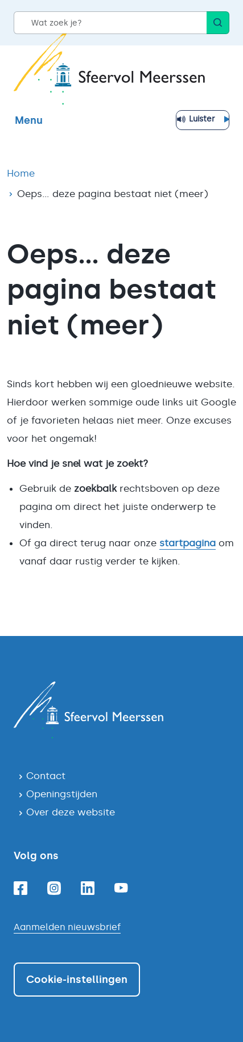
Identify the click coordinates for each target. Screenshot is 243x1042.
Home (21, 173)
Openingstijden (61, 794)
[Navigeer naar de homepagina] (121, 709)
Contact (45, 775)
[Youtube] (121, 888)
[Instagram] (54, 888)
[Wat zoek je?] (110, 22)
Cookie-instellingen (76, 979)
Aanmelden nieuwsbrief (67, 927)
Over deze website (70, 812)
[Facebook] (20, 888)
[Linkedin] (87, 888)
